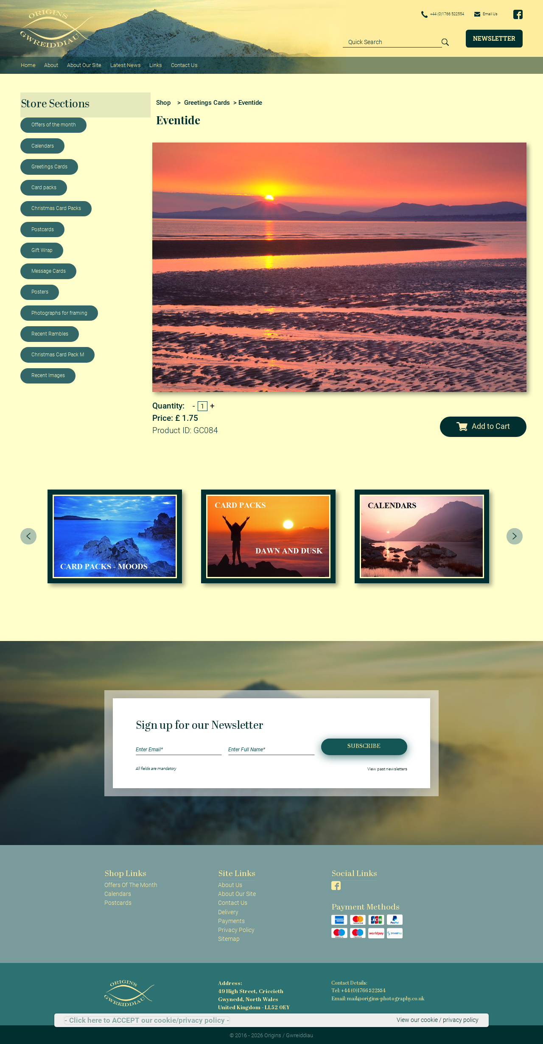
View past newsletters (387, 766)
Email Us (482, 14)
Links (153, 64)
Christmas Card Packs (56, 207)
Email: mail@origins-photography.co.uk (375, 996)
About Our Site (82, 64)
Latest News (123, 64)
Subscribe (364, 744)
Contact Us (181, 64)
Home (27, 64)
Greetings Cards (49, 165)
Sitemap (229, 936)
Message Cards (48, 269)
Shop (163, 100)
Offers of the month (53, 123)
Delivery (228, 910)
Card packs (43, 185)
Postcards (42, 227)
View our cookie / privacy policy (438, 1020)
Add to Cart (482, 424)
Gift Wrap (42, 248)
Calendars (42, 144)
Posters (39, 290)
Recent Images (48, 374)
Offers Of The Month (130, 882)
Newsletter (494, 38)
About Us (230, 882)
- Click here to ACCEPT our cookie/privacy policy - (147, 1020)
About (50, 64)
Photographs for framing (59, 311)
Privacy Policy (236, 927)
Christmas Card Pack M (57, 352)
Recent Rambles (49, 332)
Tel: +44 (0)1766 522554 (358, 988)
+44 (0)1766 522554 (429, 14)
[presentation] (28, 534)
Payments (231, 918)
